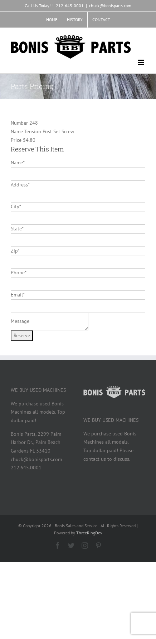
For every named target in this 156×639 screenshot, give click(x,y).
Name (17, 162)
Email (17, 294)
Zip (15, 251)
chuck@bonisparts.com (110, 5)
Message (20, 321)
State (17, 228)
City (16, 206)
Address (20, 184)
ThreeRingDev (89, 532)
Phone (18, 272)
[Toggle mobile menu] (141, 62)
